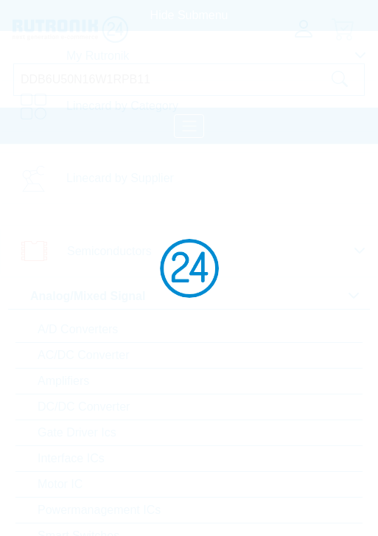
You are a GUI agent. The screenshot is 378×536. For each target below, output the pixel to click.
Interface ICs (71, 458)
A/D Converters (78, 329)
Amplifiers (63, 381)
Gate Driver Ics (77, 432)
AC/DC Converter (83, 355)
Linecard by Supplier (120, 178)
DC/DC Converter (84, 406)
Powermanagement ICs (99, 510)
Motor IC (60, 484)
